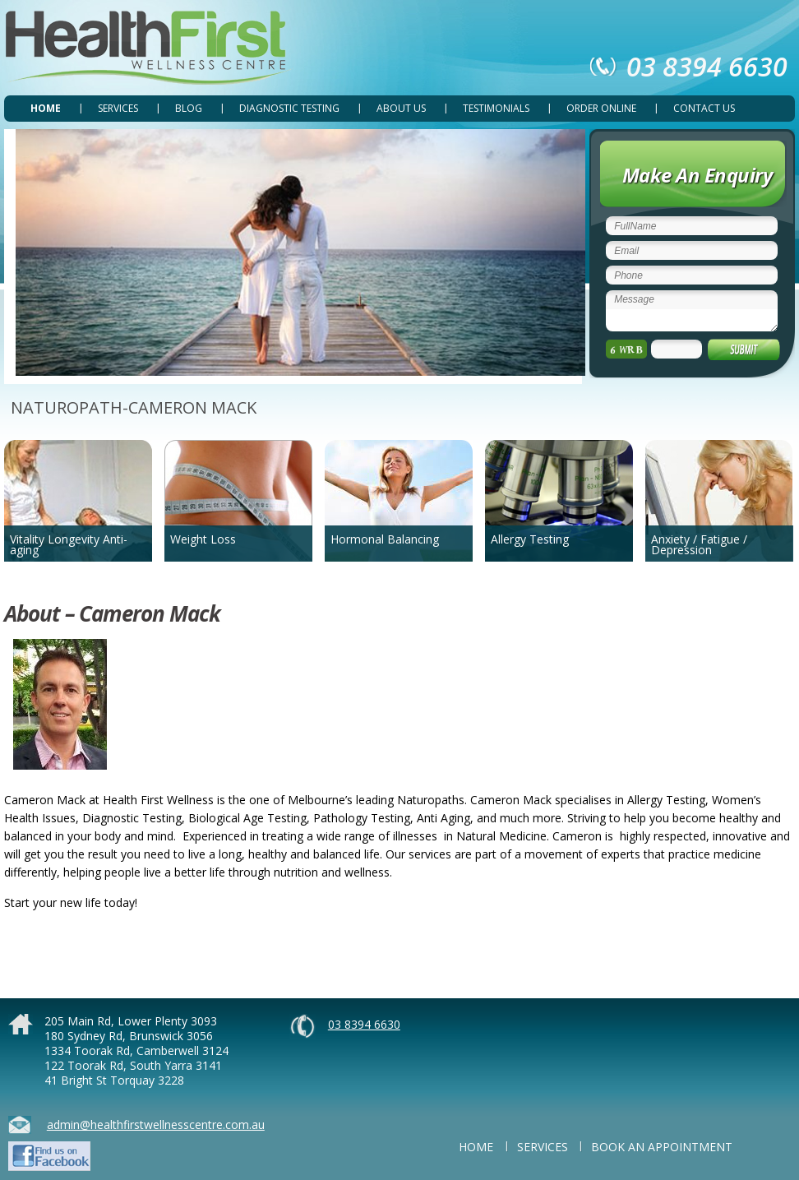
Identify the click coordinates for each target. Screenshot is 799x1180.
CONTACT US (704, 108)
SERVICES (118, 108)
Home (45, 108)
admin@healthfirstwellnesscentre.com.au (156, 1124)
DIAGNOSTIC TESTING (289, 108)
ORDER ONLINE (601, 108)
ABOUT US (401, 108)
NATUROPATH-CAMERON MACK (133, 407)
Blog (188, 108)
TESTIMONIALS (496, 108)
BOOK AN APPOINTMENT (661, 1147)
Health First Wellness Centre (148, 48)
